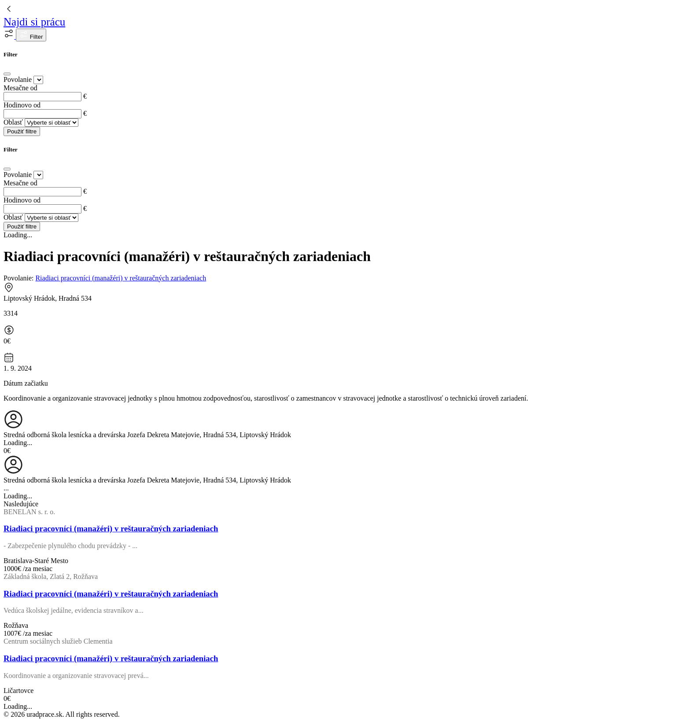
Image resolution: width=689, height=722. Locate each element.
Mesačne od (20, 88)
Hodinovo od (22, 105)
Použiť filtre (22, 131)
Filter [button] (31, 35)
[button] (10, 36)
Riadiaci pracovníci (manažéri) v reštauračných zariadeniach (120, 278)
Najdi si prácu (34, 22)
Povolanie (18, 79)
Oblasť (13, 122)
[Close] (7, 74)
